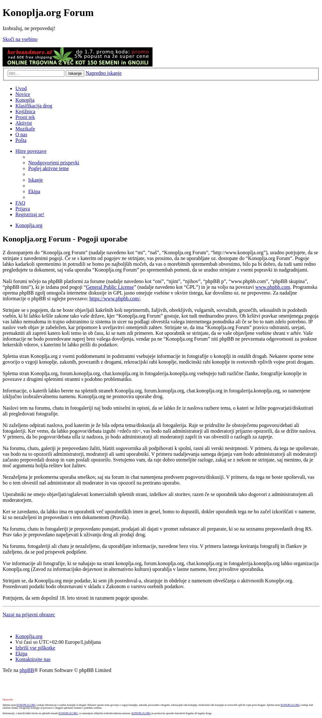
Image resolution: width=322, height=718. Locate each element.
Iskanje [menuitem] (35, 180)
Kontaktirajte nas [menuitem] (33, 659)
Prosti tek (25, 117)
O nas (21, 134)
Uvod (21, 88)
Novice (22, 94)
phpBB (27, 670)
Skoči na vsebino (20, 39)
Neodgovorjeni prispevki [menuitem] (53, 162)
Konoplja (25, 100)
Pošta (21, 140)
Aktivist (23, 123)
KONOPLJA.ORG (26, 705)
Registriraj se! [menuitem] (29, 214)
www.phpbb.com (272, 287)
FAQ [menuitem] (20, 203)
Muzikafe (25, 128)
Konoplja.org (29, 225)
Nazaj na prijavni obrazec (29, 614)
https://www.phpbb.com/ (114, 298)
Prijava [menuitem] (22, 208)
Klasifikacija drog (33, 105)
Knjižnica (25, 111)
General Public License (110, 287)
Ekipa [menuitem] (34, 191)
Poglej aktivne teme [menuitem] (48, 168)
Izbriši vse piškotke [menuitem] (35, 648)
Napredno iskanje (103, 73)
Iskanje (75, 73)
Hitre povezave (30, 151)
